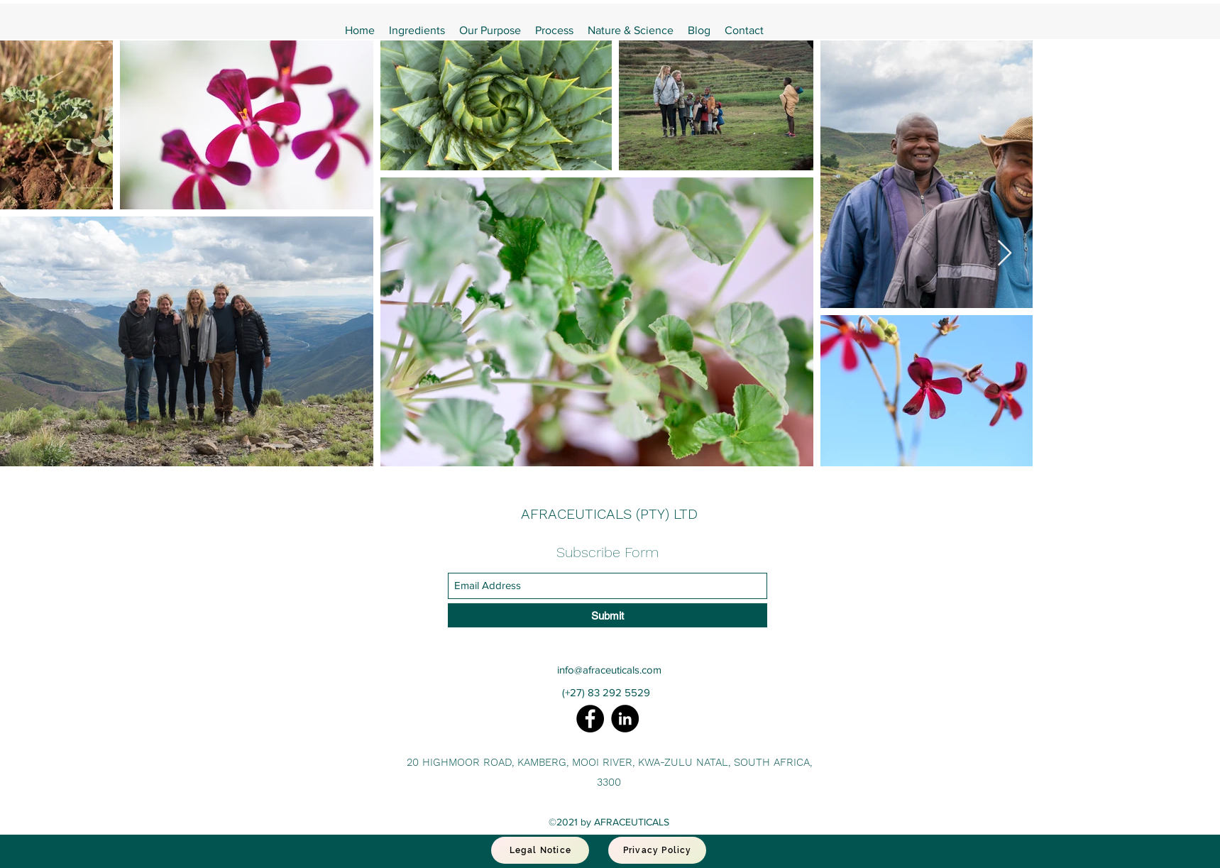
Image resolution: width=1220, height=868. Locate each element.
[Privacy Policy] (657, 850)
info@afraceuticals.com (609, 670)
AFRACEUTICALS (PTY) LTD (609, 513)
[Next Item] (1004, 254)
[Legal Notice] (540, 850)
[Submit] (607, 615)
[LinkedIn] (625, 718)
